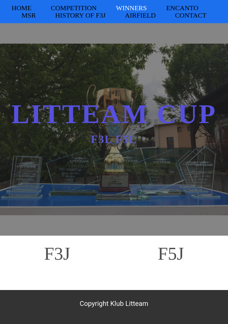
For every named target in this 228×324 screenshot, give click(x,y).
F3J (57, 254)
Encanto (182, 8)
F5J (171, 254)
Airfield (140, 15)
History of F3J (80, 15)
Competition (74, 8)
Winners (131, 8)
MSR (28, 15)
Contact (190, 15)
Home (22, 8)
